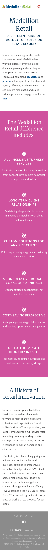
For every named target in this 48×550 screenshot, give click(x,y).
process (6, 81)
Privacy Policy (24, 547)
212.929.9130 (16, 530)
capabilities (32, 77)
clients (6, 98)
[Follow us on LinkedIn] (24, 521)
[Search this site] (39, 7)
